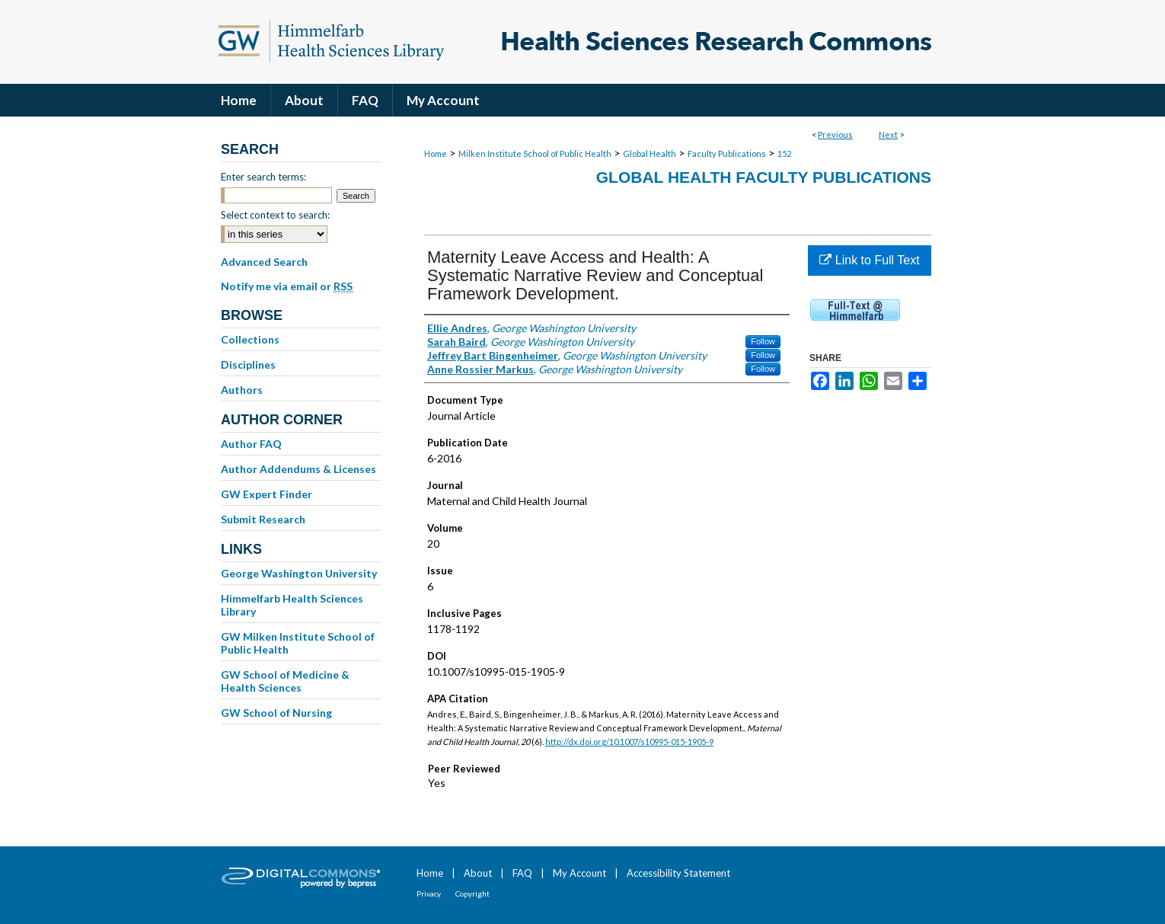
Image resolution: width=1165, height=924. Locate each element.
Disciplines (248, 364)
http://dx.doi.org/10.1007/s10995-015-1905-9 (629, 742)
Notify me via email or (287, 286)
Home (435, 153)
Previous (835, 134)
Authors (242, 389)
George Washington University (299, 573)
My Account (579, 873)
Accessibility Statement (678, 873)
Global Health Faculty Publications (763, 177)
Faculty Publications (727, 153)
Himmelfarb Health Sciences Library (292, 605)
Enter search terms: (263, 177)
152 (784, 153)
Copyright (472, 893)
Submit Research (263, 519)
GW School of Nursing (276, 712)
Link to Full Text (869, 260)
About (478, 873)
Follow (763, 341)
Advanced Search (264, 261)
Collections (250, 339)
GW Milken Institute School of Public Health (298, 643)
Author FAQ (251, 443)
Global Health (649, 153)
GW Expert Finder (266, 494)
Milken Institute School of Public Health (534, 153)
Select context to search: (275, 215)
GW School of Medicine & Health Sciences (285, 681)
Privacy (429, 893)
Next (888, 134)
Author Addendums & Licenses (298, 468)
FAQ (522, 873)
